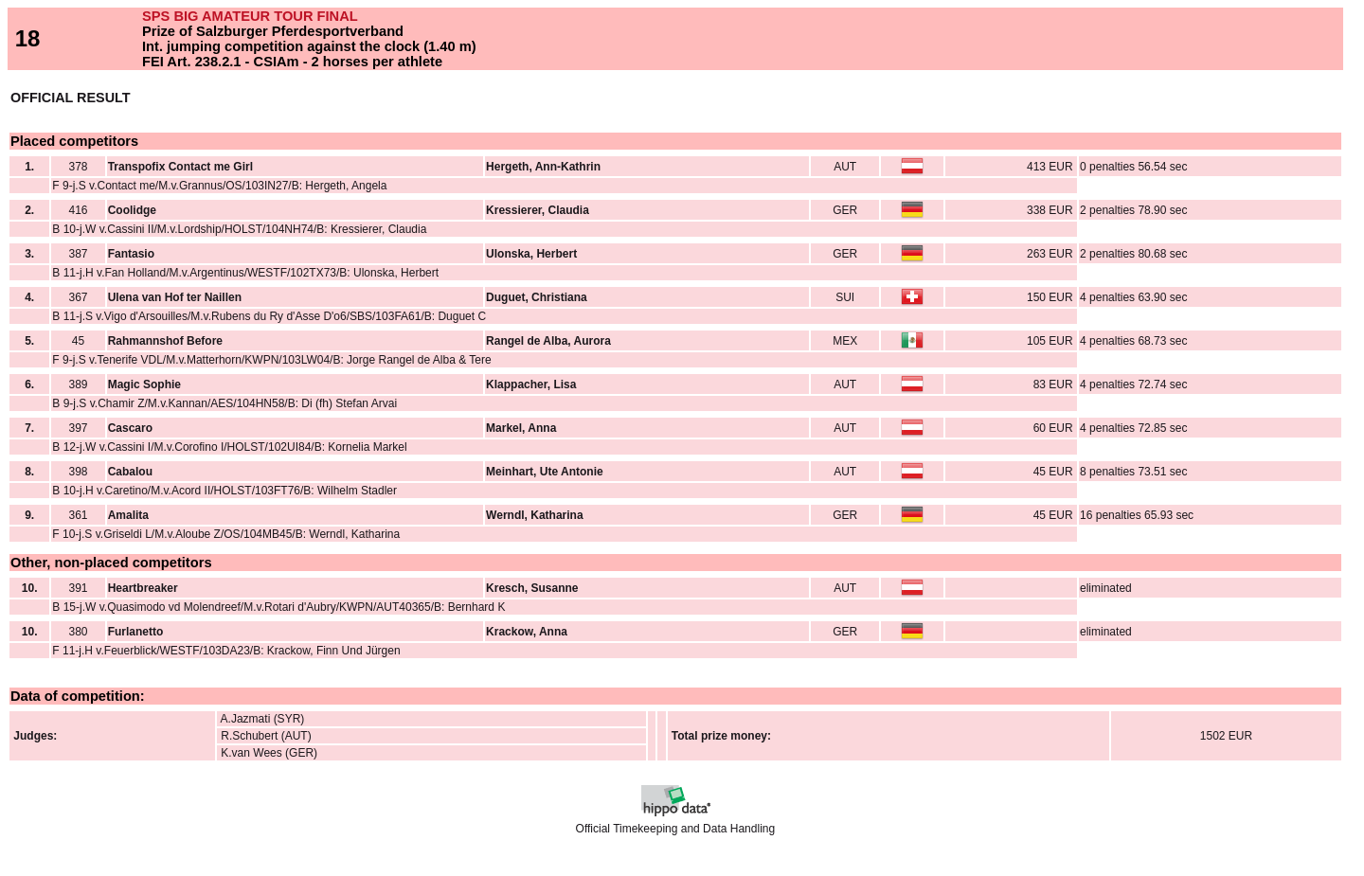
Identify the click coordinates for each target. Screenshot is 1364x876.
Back (21, 861)
